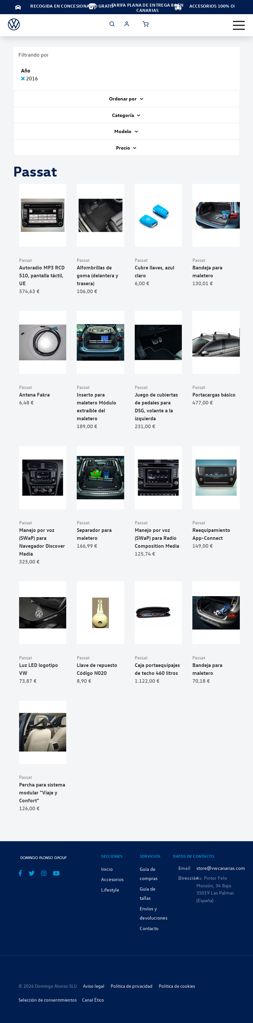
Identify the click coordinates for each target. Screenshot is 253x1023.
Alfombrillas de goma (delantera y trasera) (97, 275)
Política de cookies (177, 986)
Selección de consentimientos (47, 1000)
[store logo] (14, 24)
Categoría (123, 115)
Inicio (107, 869)
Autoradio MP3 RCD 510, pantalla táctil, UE (42, 275)
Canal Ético (93, 1000)
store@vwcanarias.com (220, 868)
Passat (25, 260)
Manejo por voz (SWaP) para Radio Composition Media (157, 538)
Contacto (149, 928)
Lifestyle (110, 890)
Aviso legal (93, 986)
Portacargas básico (214, 394)
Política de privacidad (132, 986)
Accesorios (112, 879)
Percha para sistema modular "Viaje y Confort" (42, 792)
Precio (123, 148)
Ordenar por (123, 98)
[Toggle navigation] (239, 25)
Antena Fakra (34, 394)
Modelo (123, 131)
